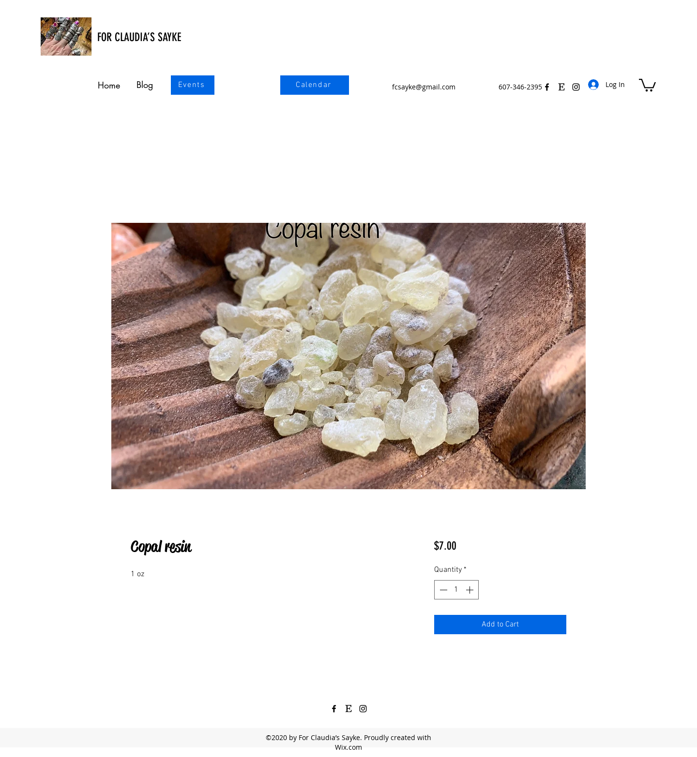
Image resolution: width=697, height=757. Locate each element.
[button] (647, 84)
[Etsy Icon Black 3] (561, 87)
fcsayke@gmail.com (423, 86)
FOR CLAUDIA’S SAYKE (139, 37)
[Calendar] (314, 85)
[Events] (192, 85)
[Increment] (470, 590)
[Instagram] (363, 708)
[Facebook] (547, 87)
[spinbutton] (456, 590)
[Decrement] (442, 590)
